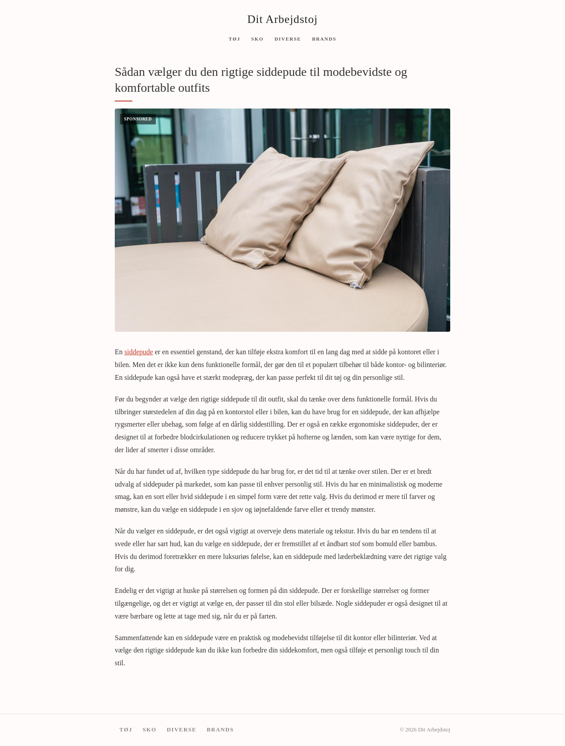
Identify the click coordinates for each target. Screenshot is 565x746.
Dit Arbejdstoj (282, 19)
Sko (257, 38)
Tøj (234, 38)
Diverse (288, 38)
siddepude (138, 352)
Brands (324, 38)
